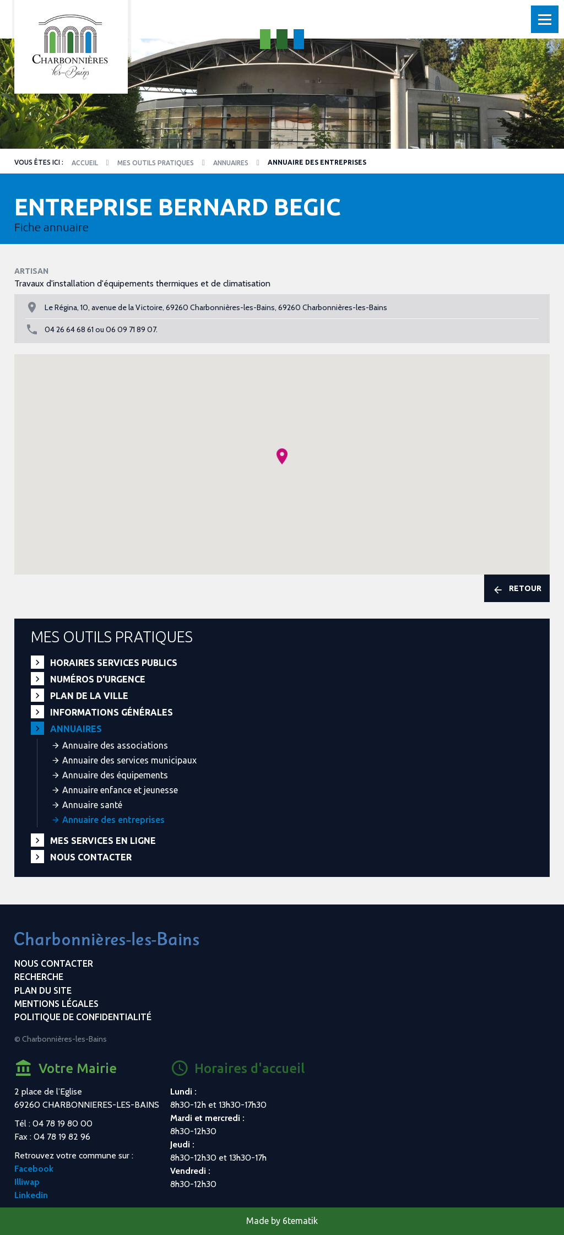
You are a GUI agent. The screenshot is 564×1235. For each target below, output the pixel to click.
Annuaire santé (92, 805)
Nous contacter (91, 857)
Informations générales (111, 712)
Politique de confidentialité (82, 1017)
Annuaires (230, 162)
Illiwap (27, 1182)
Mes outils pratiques (155, 162)
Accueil (85, 162)
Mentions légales (56, 1004)
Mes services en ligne (103, 841)
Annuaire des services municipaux (129, 760)
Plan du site (43, 990)
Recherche (38, 977)
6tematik (300, 1221)
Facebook (33, 1168)
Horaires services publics (113, 663)
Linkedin (31, 1195)
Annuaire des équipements (115, 775)
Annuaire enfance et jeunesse (120, 790)
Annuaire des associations (115, 745)
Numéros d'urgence (97, 679)
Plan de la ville (89, 696)
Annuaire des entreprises (113, 820)
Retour (516, 589)
